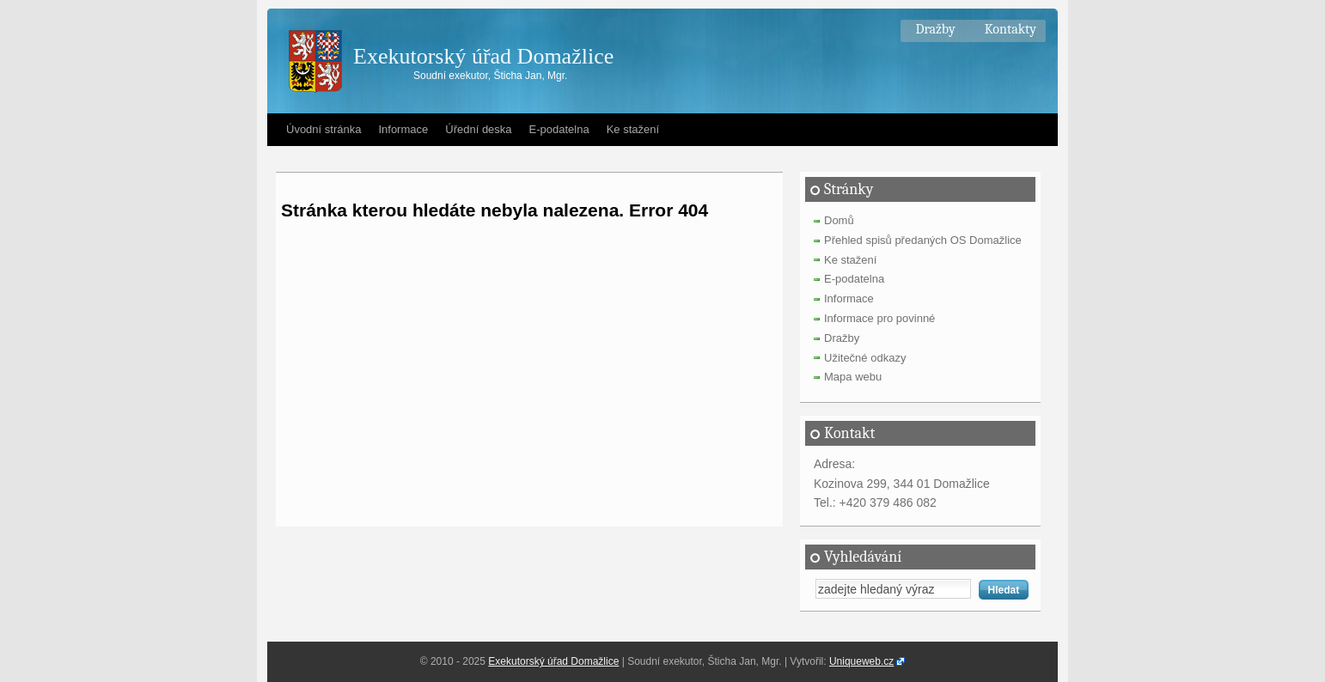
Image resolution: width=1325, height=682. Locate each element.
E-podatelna (559, 129)
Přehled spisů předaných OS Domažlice (923, 240)
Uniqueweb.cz (861, 661)
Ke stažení (633, 129)
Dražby (935, 29)
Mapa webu (853, 376)
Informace (403, 129)
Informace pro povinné (879, 318)
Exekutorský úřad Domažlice (483, 56)
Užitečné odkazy (865, 357)
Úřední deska (478, 129)
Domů (839, 220)
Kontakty (1010, 29)
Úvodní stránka (323, 129)
